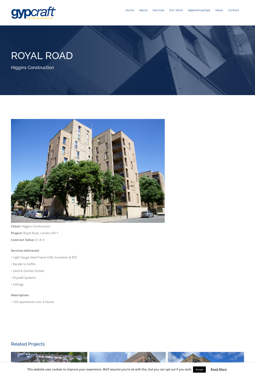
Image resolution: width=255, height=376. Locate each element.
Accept (199, 369)
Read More (219, 369)
